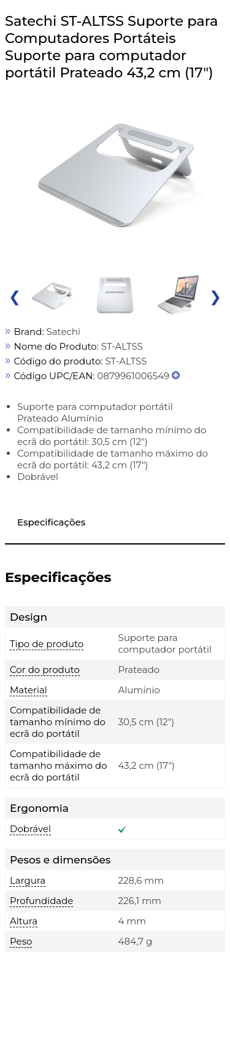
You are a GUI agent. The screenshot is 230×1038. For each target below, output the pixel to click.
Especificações (51, 522)
